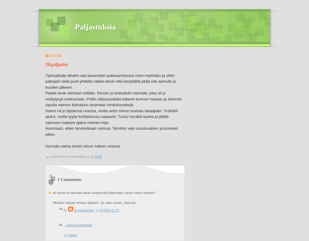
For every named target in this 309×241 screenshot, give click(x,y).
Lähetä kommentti (78, 225)
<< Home (70, 235)
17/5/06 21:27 (109, 210)
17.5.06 (96, 156)
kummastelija (84, 210)
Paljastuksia (95, 27)
